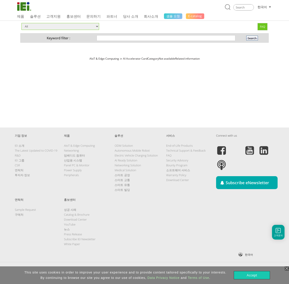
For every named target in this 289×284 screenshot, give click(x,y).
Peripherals (71, 175)
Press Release (73, 234)
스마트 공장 (122, 175)
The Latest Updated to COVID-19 (36, 150)
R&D (18, 155)
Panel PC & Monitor (76, 165)
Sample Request (25, 210)
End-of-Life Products (179, 146)
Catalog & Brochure (76, 215)
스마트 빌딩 (122, 190)
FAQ (262, 27)
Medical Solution (125, 170)
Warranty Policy (176, 175)
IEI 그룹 (19, 160)
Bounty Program (176, 165)
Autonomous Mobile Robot (132, 150)
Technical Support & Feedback (186, 150)
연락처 (19, 170)
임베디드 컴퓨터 (74, 155)
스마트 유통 (122, 185)
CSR (17, 165)
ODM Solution (124, 146)
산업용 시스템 (73, 160)
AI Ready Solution (126, 160)
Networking (71, 150)
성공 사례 (70, 210)
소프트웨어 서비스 (178, 170)
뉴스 (67, 229)
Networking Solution (128, 165)
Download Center (177, 180)
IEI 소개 (19, 146)
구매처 (19, 215)
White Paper (72, 244)
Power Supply (73, 170)
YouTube (70, 224)
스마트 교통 (122, 180)
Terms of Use (198, 278)
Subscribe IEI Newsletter (80, 239)
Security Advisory (177, 160)
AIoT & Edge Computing (79, 146)
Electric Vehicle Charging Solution (136, 155)
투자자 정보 (22, 175)
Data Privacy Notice (163, 278)
